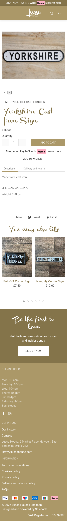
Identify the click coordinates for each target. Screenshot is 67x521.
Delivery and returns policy (18, 483)
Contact (7, 435)
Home (5, 102)
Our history (9, 429)
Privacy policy (10, 477)
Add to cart (48, 142)
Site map (36, 505)
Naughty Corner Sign (50, 281)
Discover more (53, 2)
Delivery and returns (34, 168)
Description (10, 168)
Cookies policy (11, 471)
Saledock (41, 509)
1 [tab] (9, 92)
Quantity (7, 136)
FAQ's (5, 489)
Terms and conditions (15, 465)
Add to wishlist (33, 158)
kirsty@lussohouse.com (17, 452)
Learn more (54, 151)
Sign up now (33, 351)
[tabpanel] (33, 55)
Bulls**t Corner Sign (17, 281)
